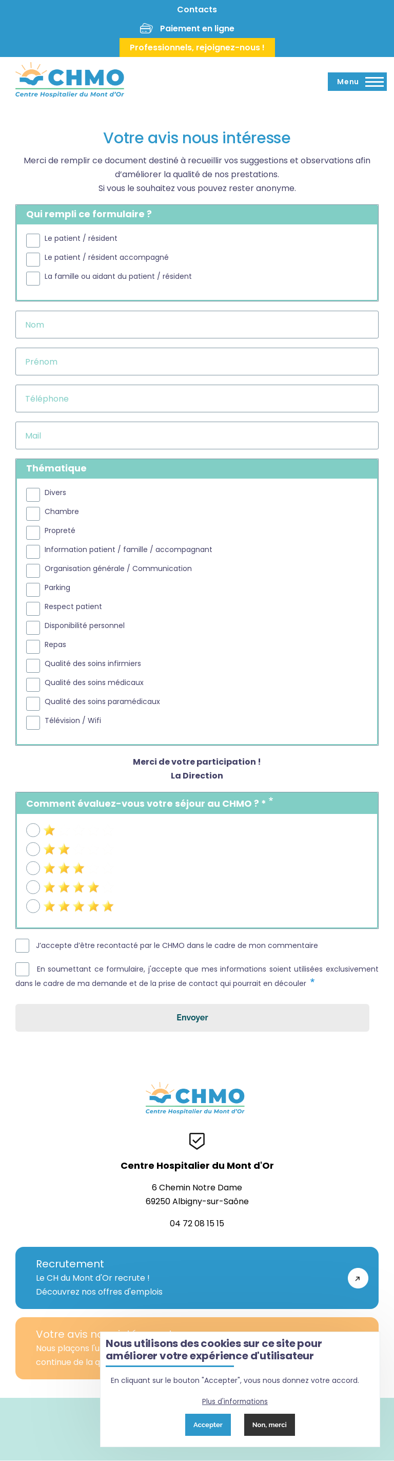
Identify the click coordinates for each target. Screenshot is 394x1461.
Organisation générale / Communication (118, 569)
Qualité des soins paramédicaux (102, 702)
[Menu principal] (357, 81)
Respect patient (73, 607)
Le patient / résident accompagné (107, 257)
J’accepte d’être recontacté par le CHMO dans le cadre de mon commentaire (177, 945)
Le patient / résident (81, 238)
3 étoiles (59, 866)
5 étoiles (59, 904)
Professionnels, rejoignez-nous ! (197, 47)
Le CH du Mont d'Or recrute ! (187, 1278)
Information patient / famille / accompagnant (128, 550)
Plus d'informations (235, 1402)
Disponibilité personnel (85, 626)
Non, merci (269, 1425)
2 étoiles (59, 847)
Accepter (208, 1425)
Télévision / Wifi (73, 721)
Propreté (60, 531)
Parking (57, 588)
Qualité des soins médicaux (94, 683)
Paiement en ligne (197, 28)
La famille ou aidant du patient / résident (118, 276)
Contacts (197, 9)
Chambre (62, 512)
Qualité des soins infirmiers (93, 664)
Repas (55, 645)
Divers (55, 493)
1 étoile (57, 828)
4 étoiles (60, 885)
